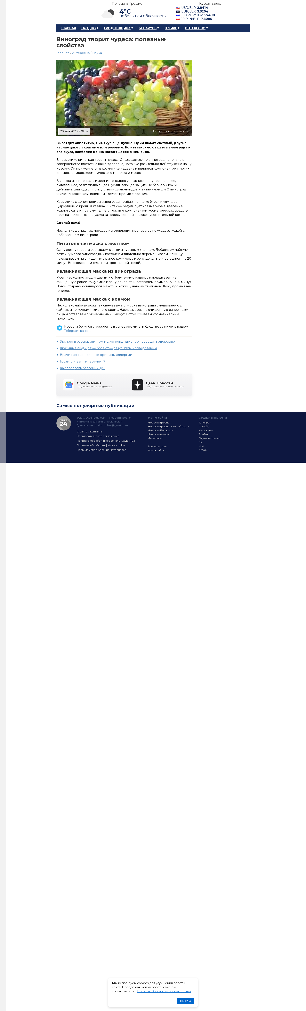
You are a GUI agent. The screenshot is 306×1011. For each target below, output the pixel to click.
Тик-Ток (203, 434)
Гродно (88, 28)
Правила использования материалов (101, 449)
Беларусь (148, 28)
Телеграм (205, 422)
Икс (201, 445)
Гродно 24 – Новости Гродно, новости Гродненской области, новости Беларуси (69, 12)
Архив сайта (156, 450)
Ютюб (203, 449)
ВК (200, 442)
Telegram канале (78, 331)
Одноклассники (209, 438)
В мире (171, 28)
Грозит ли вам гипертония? (82, 361)
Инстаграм (206, 430)
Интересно (195, 28)
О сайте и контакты (89, 431)
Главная (68, 28)
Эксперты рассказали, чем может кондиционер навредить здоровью (117, 341)
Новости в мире (158, 434)
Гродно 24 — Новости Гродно (63, 423)
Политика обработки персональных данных (106, 440)
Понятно (185, 1001)
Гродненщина (117, 28)
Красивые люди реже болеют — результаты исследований (108, 348)
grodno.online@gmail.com (111, 425)
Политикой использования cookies (164, 991)
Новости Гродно (159, 422)
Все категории (157, 446)
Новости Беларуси (160, 430)
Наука (97, 53)
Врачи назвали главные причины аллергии (96, 355)
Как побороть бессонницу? (82, 368)
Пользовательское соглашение (98, 436)
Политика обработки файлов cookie (101, 445)
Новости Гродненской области (168, 426)
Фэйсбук (204, 426)
